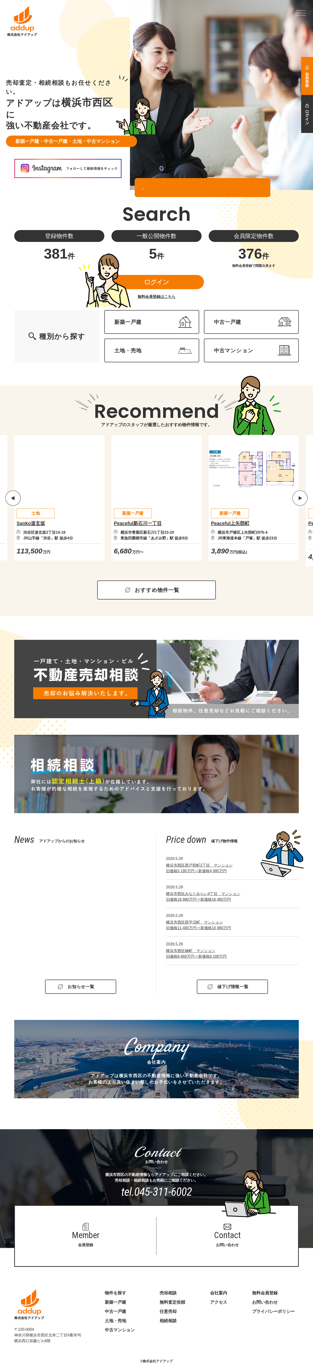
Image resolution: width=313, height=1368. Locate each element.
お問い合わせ (265, 1302)
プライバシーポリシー (273, 1311)
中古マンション (120, 1330)
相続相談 (168, 1320)
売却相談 (168, 1293)
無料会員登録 (265, 1293)
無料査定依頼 (172, 1302)
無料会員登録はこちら (156, 297)
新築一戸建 (115, 1302)
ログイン (156, 282)
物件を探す (115, 1293)
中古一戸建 (115, 1311)
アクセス (218, 1302)
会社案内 (218, 1293)
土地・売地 (115, 1320)
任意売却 (168, 1311)
